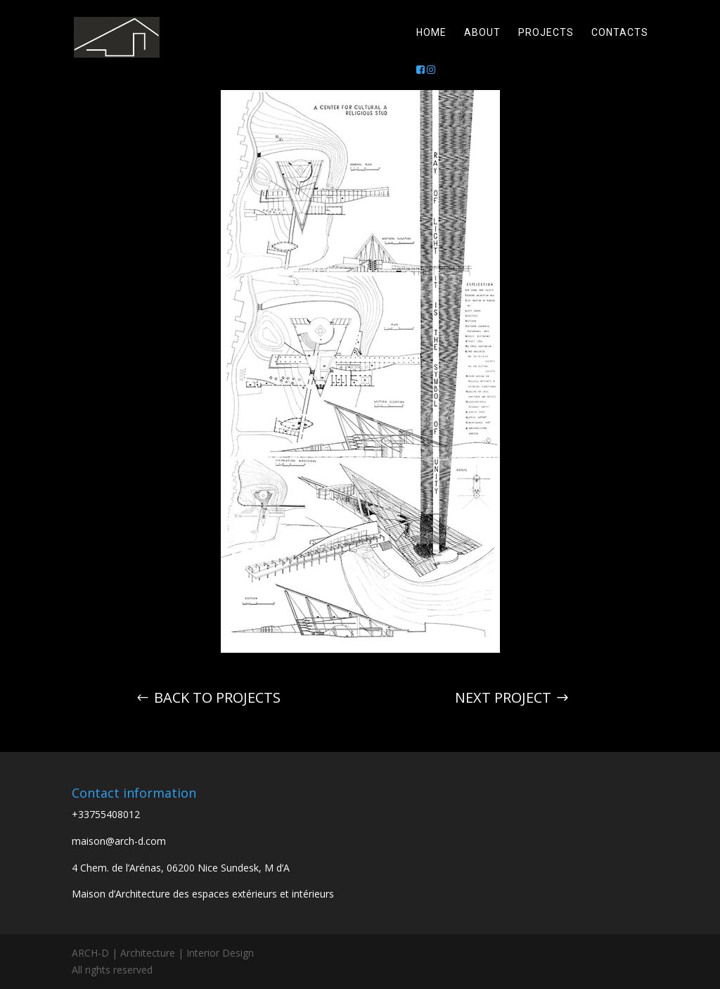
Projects (546, 32)
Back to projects (217, 697)
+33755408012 (106, 814)
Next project (503, 697)
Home (431, 32)
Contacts (619, 32)
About (482, 32)
